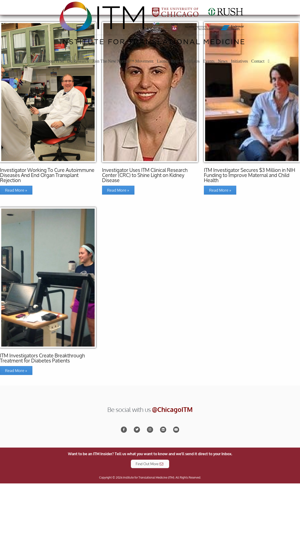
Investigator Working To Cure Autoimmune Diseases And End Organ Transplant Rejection (47, 228)
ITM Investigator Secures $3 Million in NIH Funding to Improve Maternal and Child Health (249, 228)
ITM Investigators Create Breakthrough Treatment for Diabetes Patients (42, 411)
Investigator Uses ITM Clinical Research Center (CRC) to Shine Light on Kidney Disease (145, 228)
